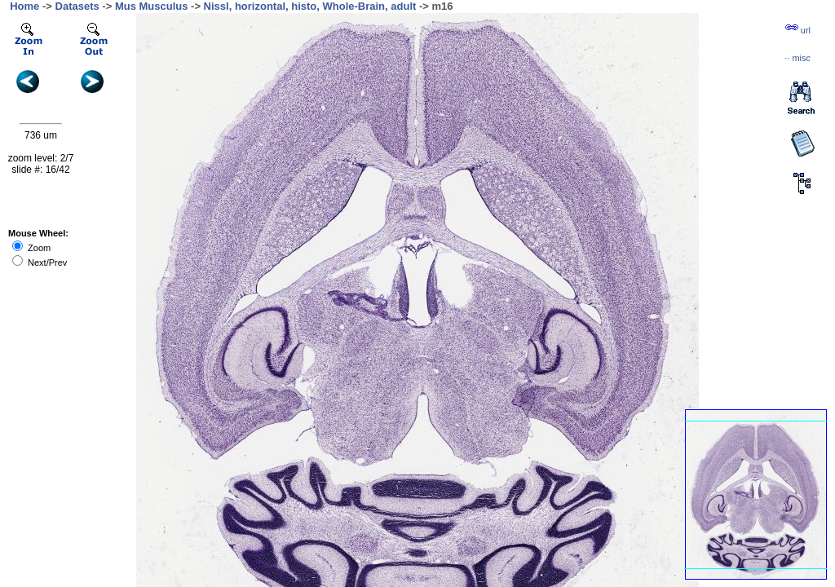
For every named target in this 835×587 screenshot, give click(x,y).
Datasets (77, 6)
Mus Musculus (151, 6)
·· (797, 58)
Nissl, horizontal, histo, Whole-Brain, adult (310, 6)
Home (24, 6)
